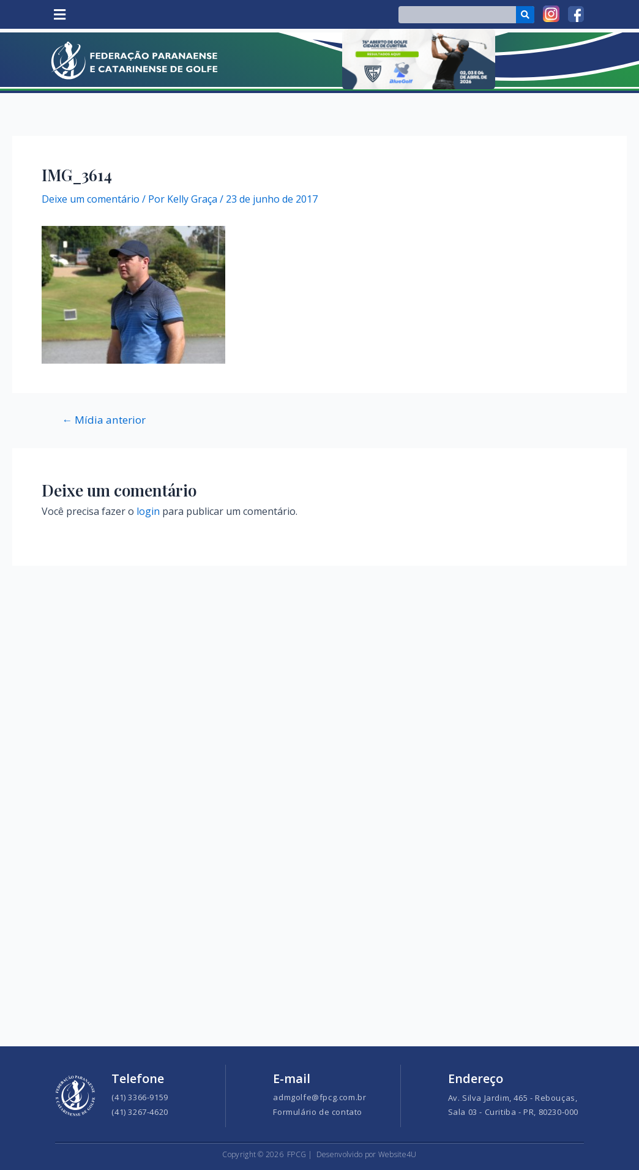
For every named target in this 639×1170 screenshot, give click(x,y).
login (148, 511)
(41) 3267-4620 (139, 1111)
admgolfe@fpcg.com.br (319, 1097)
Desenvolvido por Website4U (366, 1154)
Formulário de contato (317, 1111)
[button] (59, 14)
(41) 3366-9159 (139, 1097)
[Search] (525, 14)
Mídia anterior (104, 419)
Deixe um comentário (91, 199)
